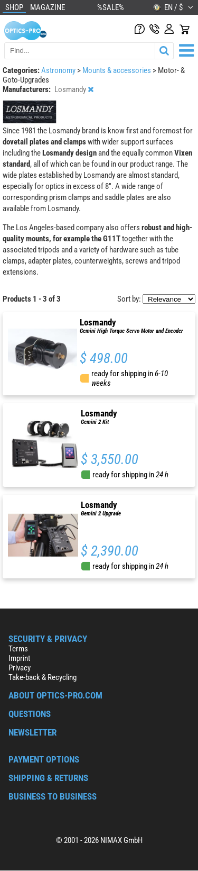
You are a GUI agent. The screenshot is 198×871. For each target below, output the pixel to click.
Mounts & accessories (117, 70)
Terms (18, 649)
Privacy (19, 668)
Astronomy (59, 70)
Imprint (19, 658)
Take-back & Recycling (42, 677)
